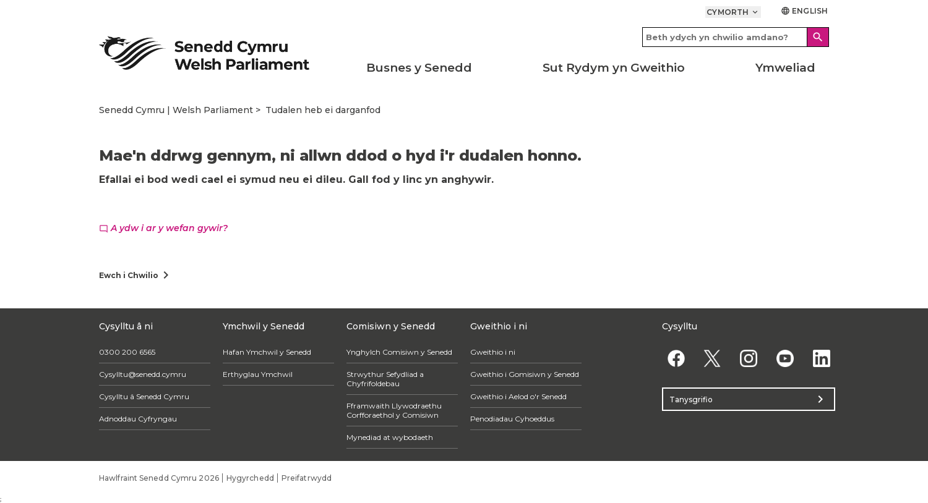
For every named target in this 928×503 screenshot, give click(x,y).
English (804, 10)
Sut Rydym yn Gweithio (614, 68)
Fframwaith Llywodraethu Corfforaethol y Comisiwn (394, 410)
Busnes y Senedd (419, 68)
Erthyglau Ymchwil (258, 374)
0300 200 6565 (127, 352)
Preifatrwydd (306, 478)
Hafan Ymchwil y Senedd (267, 352)
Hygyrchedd (250, 478)
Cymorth (733, 12)
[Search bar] (735, 37)
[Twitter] (712, 358)
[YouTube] (785, 358)
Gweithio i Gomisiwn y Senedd (524, 374)
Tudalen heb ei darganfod (322, 110)
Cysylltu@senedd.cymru (142, 374)
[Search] (817, 37)
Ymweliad (785, 68)
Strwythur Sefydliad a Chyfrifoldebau (385, 379)
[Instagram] (749, 358)
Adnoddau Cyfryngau (138, 418)
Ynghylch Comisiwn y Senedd (399, 352)
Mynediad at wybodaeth (389, 437)
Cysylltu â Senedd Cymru (144, 396)
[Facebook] (676, 358)
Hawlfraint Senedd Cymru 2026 (159, 478)
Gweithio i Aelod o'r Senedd (518, 396)
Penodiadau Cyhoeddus (512, 418)
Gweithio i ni (492, 352)
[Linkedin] (821, 358)
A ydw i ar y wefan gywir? (163, 228)
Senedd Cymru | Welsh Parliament (176, 110)
